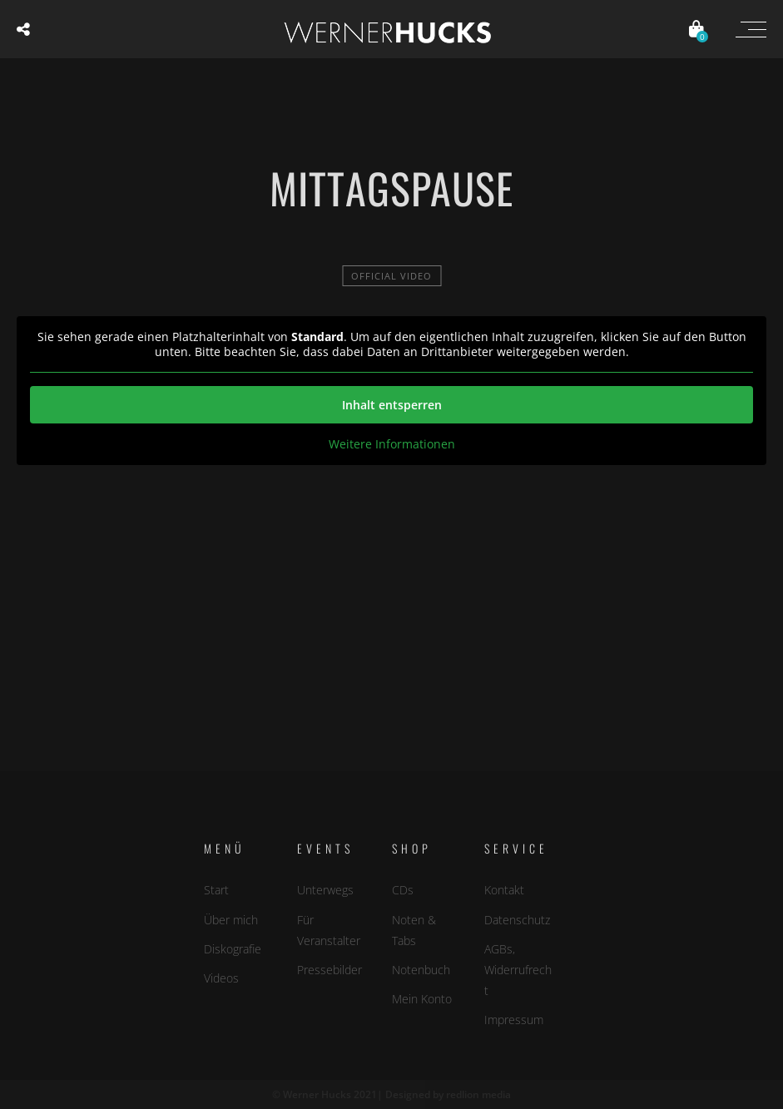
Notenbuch (421, 970)
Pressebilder (329, 970)
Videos (221, 978)
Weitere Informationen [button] (392, 444)
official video (391, 276)
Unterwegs (325, 890)
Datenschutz (517, 919)
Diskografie (232, 948)
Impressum (513, 1019)
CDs (403, 890)
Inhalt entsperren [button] (392, 405)
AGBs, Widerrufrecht (518, 969)
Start (216, 890)
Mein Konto (422, 999)
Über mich (231, 919)
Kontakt (504, 890)
